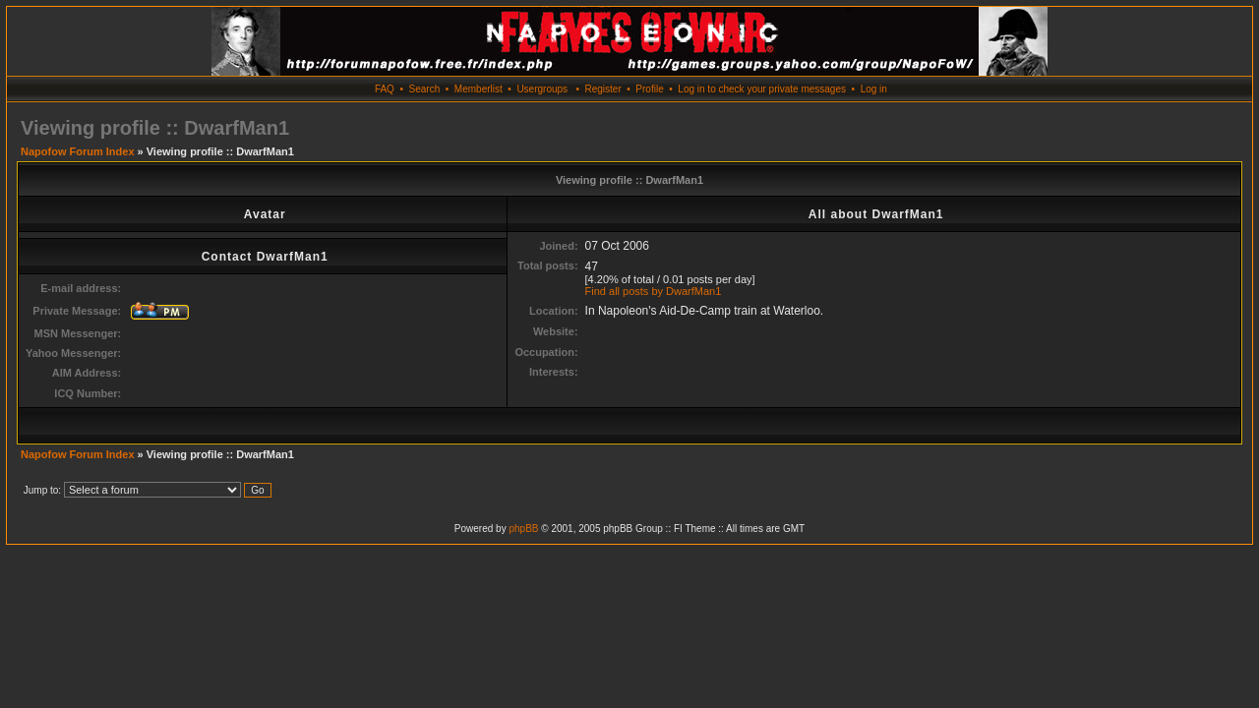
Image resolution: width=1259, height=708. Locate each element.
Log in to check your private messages (762, 89)
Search (425, 89)
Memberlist (478, 89)
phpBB (523, 528)
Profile (649, 89)
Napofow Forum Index (78, 151)
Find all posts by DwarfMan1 (653, 291)
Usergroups (542, 89)
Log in (874, 89)
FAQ (384, 89)
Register (602, 89)
